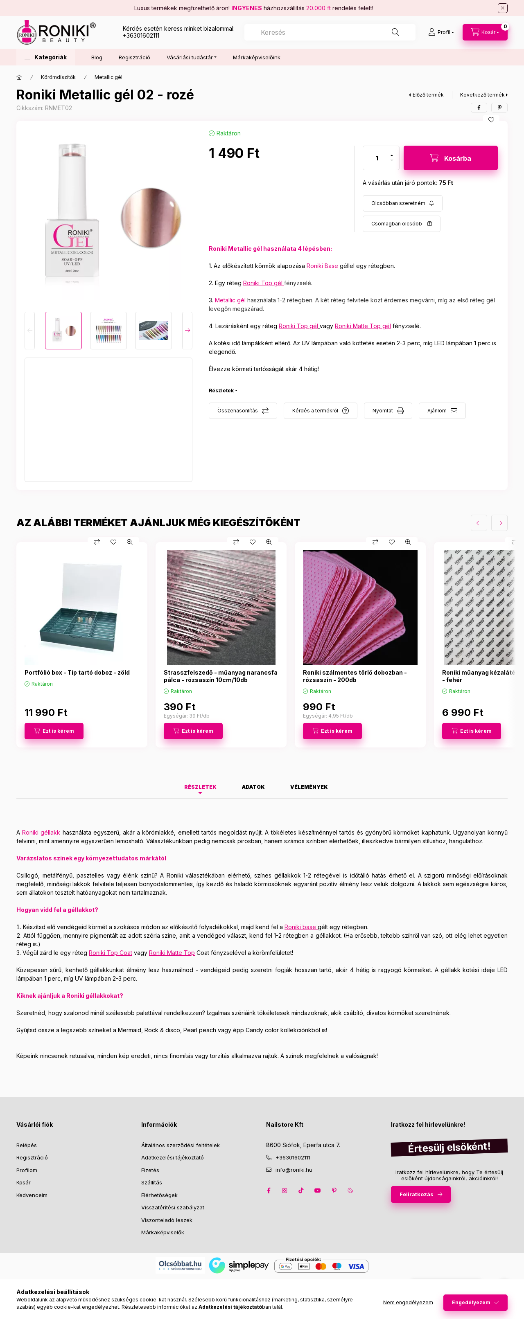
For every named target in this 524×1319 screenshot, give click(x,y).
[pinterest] (499, 108)
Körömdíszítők (58, 77)
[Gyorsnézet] (130, 542)
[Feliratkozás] (403, 203)
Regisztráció (134, 57)
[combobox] (330, 32)
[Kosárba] (451, 158)
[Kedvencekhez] (491, 120)
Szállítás (151, 1182)
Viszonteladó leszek (166, 1220)
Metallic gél (108, 77)
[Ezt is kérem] (54, 731)
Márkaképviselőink (256, 57)
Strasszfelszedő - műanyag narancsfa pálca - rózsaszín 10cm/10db (221, 676)
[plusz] (391, 155)
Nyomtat (383, 410)
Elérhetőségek (159, 1195)
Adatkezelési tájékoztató (172, 1157)
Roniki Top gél (262, 282)
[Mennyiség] (377, 158)
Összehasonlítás (237, 410)
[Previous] (30, 331)
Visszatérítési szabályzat (172, 1207)
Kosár (23, 1182)
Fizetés (150, 1170)
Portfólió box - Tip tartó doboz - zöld (77, 672)
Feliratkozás (417, 1194)
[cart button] (485, 32)
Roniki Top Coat (110, 952)
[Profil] (441, 32)
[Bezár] (503, 8)
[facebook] (479, 108)
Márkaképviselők (162, 1232)
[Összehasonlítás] (97, 542)
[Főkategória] (19, 77)
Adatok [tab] (253, 787)
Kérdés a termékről (315, 410)
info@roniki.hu (294, 1169)
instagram (285, 1190)
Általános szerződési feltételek (180, 1145)
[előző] (479, 523)
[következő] (499, 523)
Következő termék (482, 95)
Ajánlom (437, 410)
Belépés (26, 1145)
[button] (45, 57)
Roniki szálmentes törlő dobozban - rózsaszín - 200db (355, 676)
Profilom (26, 1170)
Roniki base (300, 926)
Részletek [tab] (200, 787)
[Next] (187, 331)
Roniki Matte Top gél (363, 325)
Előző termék (428, 95)
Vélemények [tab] (309, 787)
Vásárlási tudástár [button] (190, 57)
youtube (317, 1190)
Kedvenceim (31, 1195)
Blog (96, 57)
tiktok (301, 1190)
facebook (268, 1190)
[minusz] (391, 160)
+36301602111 (141, 35)
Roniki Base (322, 265)
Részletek (221, 390)
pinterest (334, 1190)
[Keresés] (395, 32)
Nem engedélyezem (408, 1302)
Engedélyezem (471, 1302)
